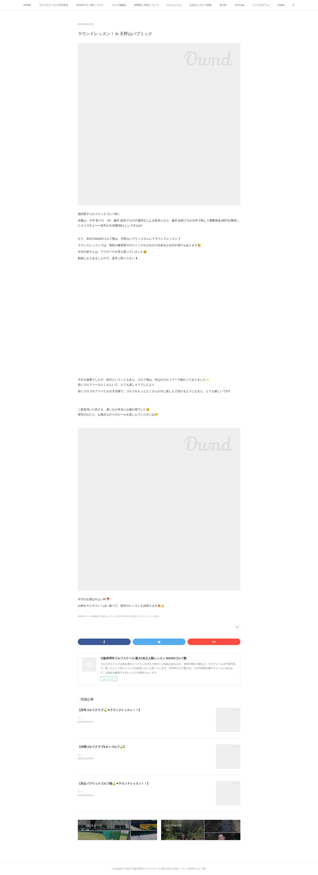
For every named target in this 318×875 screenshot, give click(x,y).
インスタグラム (260, 5)
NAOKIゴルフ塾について (89, 5)
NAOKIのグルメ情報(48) (89, 616)
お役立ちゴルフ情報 (201, 5)
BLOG (223, 5)
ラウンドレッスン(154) (148, 616)
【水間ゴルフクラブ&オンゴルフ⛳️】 (102, 746)
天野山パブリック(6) (110, 616)
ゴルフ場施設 (119, 5)
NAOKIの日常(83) (129, 616)
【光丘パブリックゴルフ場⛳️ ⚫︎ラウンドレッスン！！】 (114, 783)
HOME (27, 5)
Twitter (281, 5)
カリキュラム (174, 5)
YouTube (239, 5)
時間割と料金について (146, 5)
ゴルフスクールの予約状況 (53, 5)
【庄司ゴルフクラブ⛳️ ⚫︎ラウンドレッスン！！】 (109, 710)
